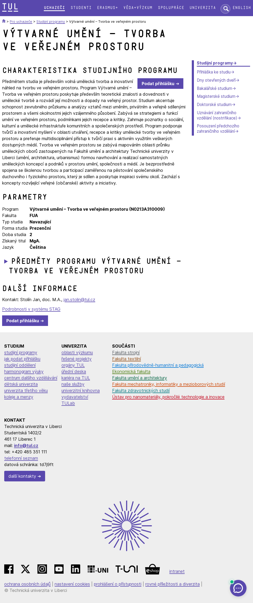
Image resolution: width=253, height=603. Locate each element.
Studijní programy (215, 63)
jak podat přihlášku (22, 358)
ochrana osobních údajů (27, 584)
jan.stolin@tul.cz (79, 299)
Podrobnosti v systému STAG (31, 309)
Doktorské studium (214, 104)
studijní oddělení (20, 365)
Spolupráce (171, 7)
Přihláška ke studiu (214, 72)
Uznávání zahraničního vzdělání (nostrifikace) (217, 115)
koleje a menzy (18, 396)
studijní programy (20, 352)
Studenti (81, 7)
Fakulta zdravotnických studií (141, 390)
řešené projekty (76, 358)
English (241, 7)
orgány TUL (73, 365)
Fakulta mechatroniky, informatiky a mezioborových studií (168, 384)
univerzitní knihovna (80, 390)
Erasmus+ (107, 7)
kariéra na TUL (75, 377)
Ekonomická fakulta (131, 371)
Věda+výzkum (137, 7)
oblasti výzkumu (77, 352)
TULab (68, 403)
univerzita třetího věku (26, 390)
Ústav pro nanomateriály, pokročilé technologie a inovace (168, 396)
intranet (177, 571)
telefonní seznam (21, 458)
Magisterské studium (216, 96)
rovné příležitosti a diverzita (172, 584)
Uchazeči (54, 7)
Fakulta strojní (126, 352)
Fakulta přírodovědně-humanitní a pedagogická (158, 365)
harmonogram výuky (24, 371)
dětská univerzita (21, 384)
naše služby (72, 384)
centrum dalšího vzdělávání (30, 377)
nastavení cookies (72, 584)
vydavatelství (74, 396)
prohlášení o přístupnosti (117, 584)
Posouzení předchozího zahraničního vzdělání (218, 128)
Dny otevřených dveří (216, 80)
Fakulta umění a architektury (139, 377)
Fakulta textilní (126, 358)
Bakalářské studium (214, 88)
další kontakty (22, 476)
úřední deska (73, 371)
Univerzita (202, 7)
